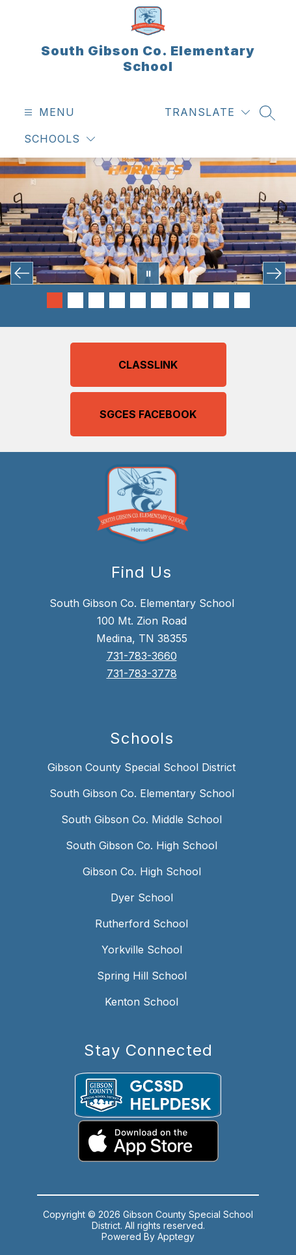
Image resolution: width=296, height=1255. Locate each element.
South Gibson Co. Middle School (141, 819)
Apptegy (176, 1236)
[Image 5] (138, 300)
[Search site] (267, 112)
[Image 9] (221, 300)
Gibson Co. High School (142, 871)
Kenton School (141, 1001)
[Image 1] (54, 300)
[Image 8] (200, 300)
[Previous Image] (21, 273)
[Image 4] (117, 300)
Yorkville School (141, 949)
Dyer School (142, 897)
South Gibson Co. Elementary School (141, 793)
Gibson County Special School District (141, 767)
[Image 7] (179, 300)
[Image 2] (75, 300)
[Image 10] (242, 300)
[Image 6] (159, 300)
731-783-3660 (142, 655)
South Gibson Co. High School (141, 845)
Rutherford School (141, 923)
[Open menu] (48, 112)
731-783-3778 (142, 673)
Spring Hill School (142, 975)
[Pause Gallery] (148, 273)
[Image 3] (96, 300)
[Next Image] (274, 273)
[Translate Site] (207, 112)
